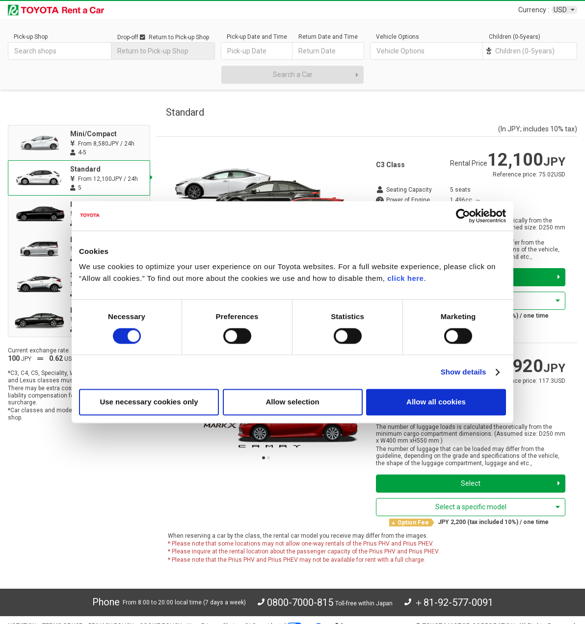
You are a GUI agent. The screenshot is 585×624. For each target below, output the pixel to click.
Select (510, 483)
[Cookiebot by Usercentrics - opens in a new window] (463, 215)
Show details (463, 372)
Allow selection (292, 402)
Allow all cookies (436, 402)
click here (405, 278)
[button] (263, 457)
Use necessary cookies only (149, 402)
